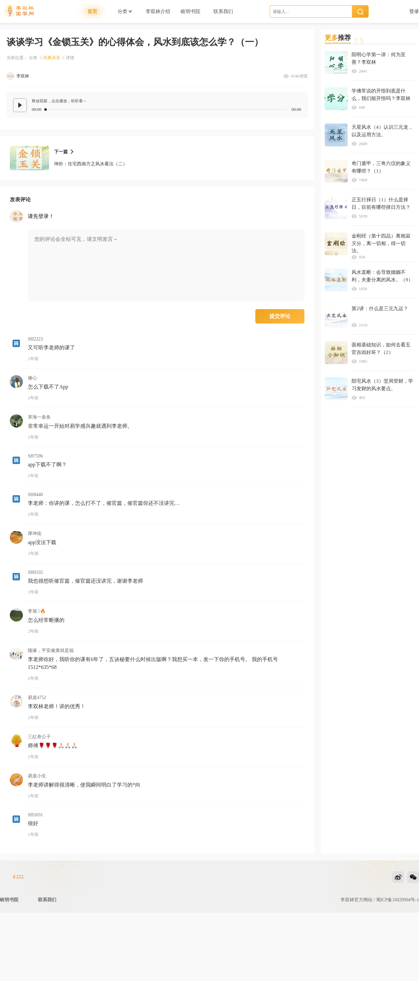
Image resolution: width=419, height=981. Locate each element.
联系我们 (47, 912)
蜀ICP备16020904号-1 (397, 912)
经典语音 (51, 57)
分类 (33, 57)
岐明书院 (9, 912)
